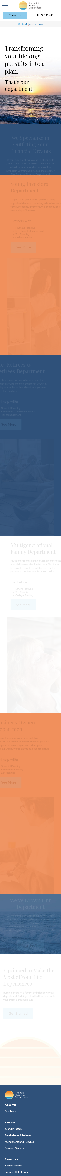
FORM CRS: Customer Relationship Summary (30, 1164)
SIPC (14, 1125)
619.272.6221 (45, 15)
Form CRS (16, 1087)
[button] (15, 15)
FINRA (8, 1125)
